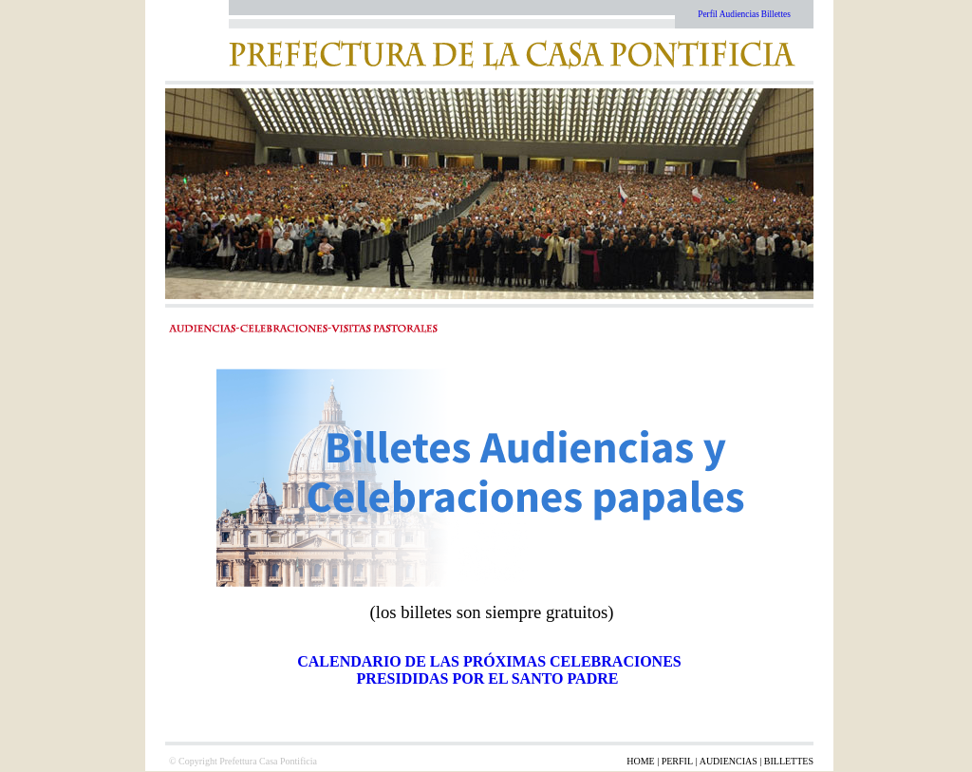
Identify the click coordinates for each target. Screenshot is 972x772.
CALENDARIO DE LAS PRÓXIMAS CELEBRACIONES (489, 661)
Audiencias (739, 14)
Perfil (708, 14)
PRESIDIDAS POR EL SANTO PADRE (490, 678)
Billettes (776, 14)
